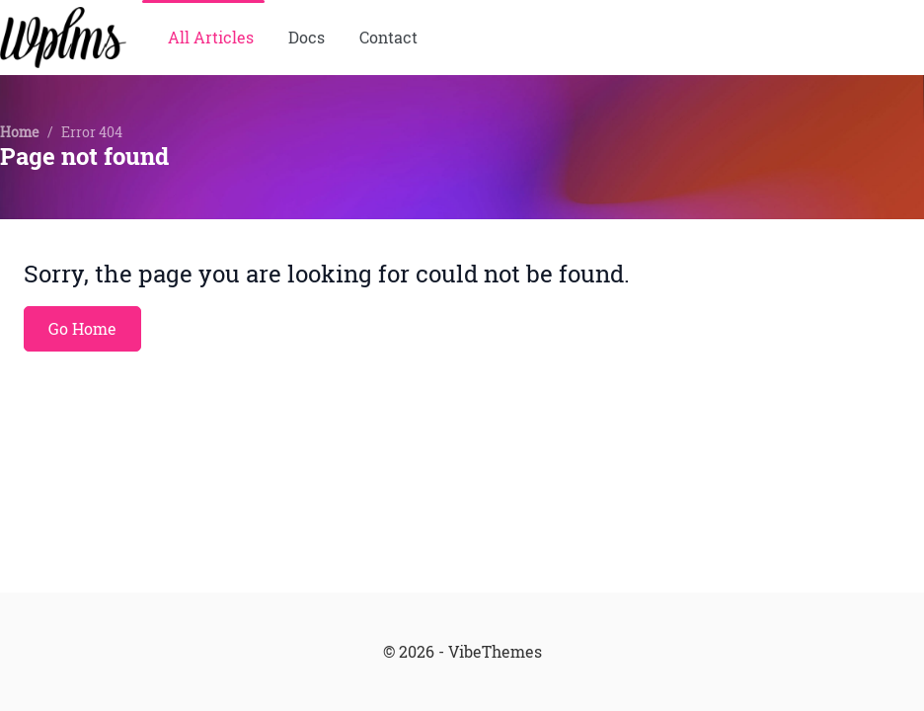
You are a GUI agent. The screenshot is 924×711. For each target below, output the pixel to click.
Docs (306, 37)
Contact (388, 37)
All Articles (211, 37)
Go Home (82, 329)
